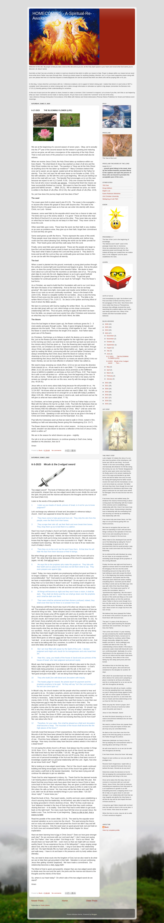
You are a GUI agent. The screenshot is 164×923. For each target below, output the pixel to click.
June (108, 354)
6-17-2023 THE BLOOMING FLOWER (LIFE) (117, 357)
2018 (107, 395)
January (110, 379)
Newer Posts (37, 900)
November (110, 339)
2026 (107, 324)
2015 (107, 404)
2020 (107, 388)
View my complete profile (111, 830)
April (108, 370)
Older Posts (91, 900)
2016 (107, 400)
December (110, 336)
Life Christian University (110, 196)
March (109, 373)
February (110, 376)
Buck (107, 827)
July (108, 351)
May (108, 367)
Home (65, 900)
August (109, 348)
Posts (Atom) (45, 905)
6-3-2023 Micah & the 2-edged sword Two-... (117, 362)
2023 (107, 333)
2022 (107, 383)
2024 (107, 330)
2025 (107, 327)
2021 (107, 386)
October (110, 342)
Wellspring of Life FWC (110, 199)
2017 (107, 398)
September (111, 345)
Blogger (94, 914)
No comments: (57, 450)
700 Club (105, 185)
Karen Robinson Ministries (111, 193)
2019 (107, 392)
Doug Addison (107, 188)
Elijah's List (106, 191)
